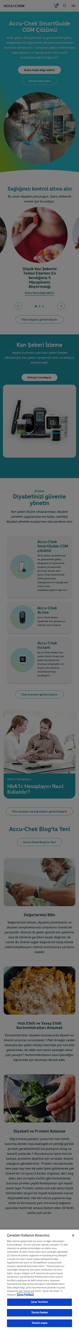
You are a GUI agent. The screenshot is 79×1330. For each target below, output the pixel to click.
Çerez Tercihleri (39, 1304)
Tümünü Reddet (39, 1315)
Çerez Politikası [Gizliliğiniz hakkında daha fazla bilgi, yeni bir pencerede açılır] (25, 1297)
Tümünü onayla (39, 1325)
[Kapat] (73, 1238)
